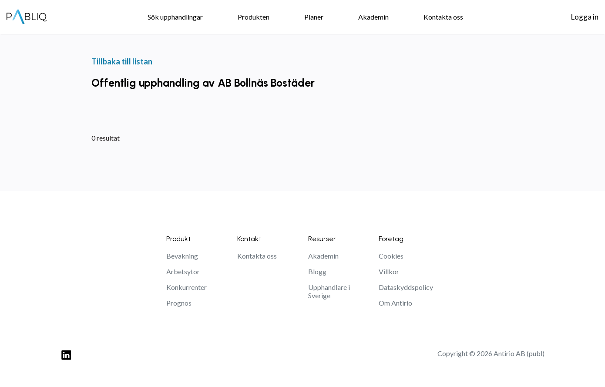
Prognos (179, 303)
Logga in (584, 16)
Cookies (391, 256)
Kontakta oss (257, 256)
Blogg (317, 271)
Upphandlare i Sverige (329, 291)
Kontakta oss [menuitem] (443, 17)
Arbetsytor (183, 271)
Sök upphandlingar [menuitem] (175, 17)
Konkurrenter (186, 287)
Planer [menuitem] (313, 17)
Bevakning (182, 256)
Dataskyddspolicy (406, 287)
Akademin (323, 256)
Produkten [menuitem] (253, 17)
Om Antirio (395, 303)
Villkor (389, 271)
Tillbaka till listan (121, 61)
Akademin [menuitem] (373, 17)
